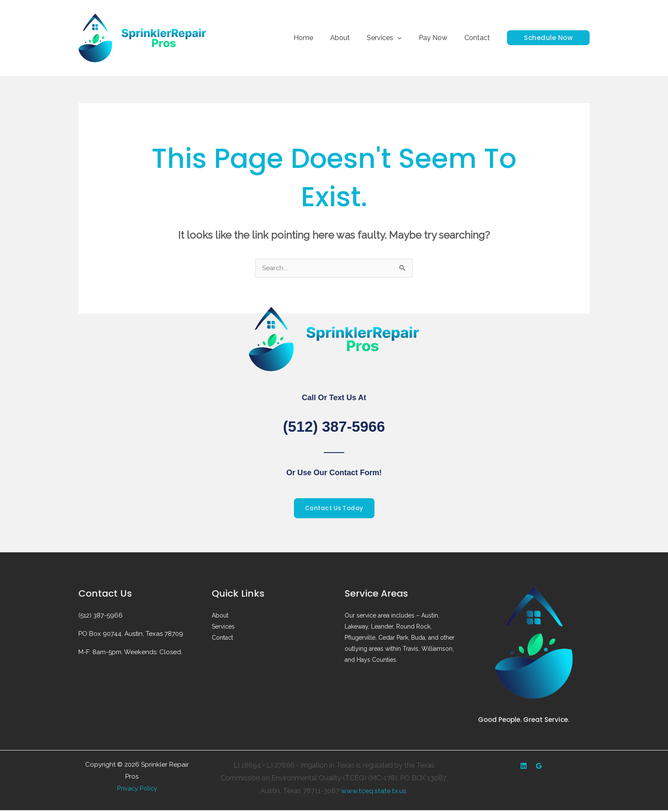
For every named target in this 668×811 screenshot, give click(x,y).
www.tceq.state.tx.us (373, 791)
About (352, 38)
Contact (479, 38)
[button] (548, 37)
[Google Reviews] (539, 766)
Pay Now (438, 38)
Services (388, 38)
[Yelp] (523, 766)
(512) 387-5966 (334, 426)
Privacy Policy (137, 789)
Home (318, 38)
